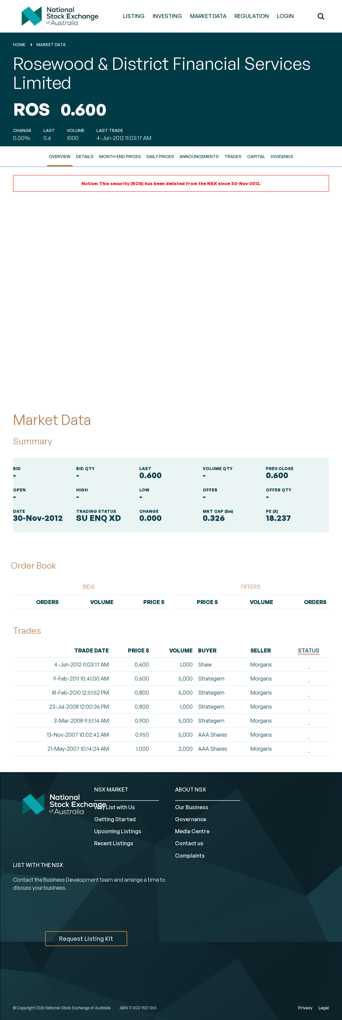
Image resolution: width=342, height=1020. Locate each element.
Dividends (282, 156)
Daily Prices (160, 156)
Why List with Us (114, 807)
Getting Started (115, 819)
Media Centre (192, 831)
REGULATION (251, 16)
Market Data (51, 44)
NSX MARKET (111, 789)
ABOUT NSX (190, 789)
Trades (232, 156)
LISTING (134, 16)
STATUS (308, 650)
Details (85, 156)
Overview (59, 156)
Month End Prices (120, 156)
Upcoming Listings (117, 831)
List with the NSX (38, 865)
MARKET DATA (208, 16)
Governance (190, 819)
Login (285, 16)
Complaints (190, 855)
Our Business (191, 807)
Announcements (199, 156)
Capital (256, 156)
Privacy (305, 1007)
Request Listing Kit (86, 938)
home (19, 44)
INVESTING (167, 16)
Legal (324, 1007)
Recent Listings (113, 843)
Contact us (189, 843)
